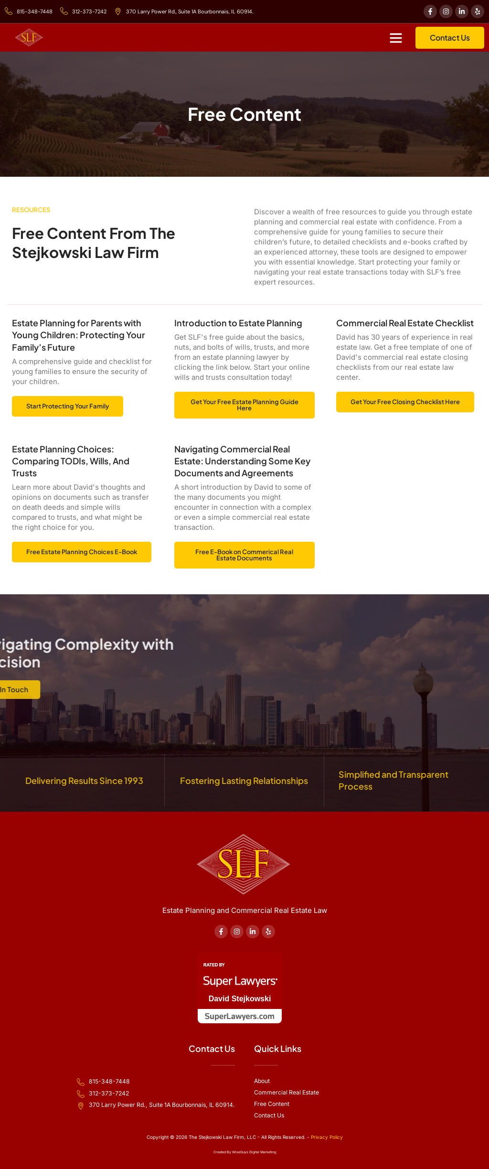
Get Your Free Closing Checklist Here (405, 403)
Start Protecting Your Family (67, 407)
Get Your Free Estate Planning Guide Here (244, 406)
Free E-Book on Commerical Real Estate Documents (244, 556)
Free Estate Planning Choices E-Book (81, 553)
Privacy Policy (327, 1137)
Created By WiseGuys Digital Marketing (244, 1152)
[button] (396, 38)
